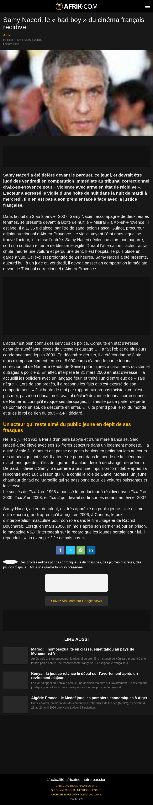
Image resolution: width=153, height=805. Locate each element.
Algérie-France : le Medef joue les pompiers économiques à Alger (89, 698)
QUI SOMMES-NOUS (63, 790)
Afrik (6, 35)
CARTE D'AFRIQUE (67, 785)
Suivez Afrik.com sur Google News (76, 601)
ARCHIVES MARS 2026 (64, 794)
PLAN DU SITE (88, 785)
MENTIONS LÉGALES (89, 790)
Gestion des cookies (91, 794)
